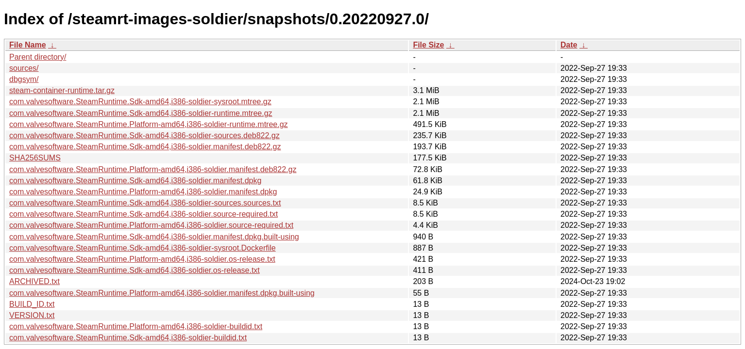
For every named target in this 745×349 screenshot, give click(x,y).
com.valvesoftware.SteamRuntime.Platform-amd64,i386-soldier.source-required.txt (151, 225)
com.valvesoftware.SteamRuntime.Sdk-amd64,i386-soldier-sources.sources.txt (145, 203)
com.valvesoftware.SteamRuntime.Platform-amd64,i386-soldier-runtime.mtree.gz (148, 124)
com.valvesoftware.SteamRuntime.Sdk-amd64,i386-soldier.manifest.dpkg (135, 180)
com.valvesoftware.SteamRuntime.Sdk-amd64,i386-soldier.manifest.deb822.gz (145, 147)
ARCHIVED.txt (34, 281)
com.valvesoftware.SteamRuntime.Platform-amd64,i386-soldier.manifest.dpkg (143, 192)
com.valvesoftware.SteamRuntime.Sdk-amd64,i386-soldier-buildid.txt (128, 337)
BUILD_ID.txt (31, 304)
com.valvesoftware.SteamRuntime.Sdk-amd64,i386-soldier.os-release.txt (134, 270)
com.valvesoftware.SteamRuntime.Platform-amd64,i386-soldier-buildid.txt (135, 326)
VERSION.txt (31, 315)
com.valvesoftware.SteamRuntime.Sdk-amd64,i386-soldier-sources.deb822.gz (144, 135)
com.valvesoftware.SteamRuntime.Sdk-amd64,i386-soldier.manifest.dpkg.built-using (154, 237)
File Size (428, 45)
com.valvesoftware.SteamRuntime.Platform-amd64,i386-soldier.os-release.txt (142, 259)
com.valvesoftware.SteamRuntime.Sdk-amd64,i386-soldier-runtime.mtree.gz (140, 113)
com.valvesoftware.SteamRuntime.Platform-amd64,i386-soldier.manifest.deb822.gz (152, 169)
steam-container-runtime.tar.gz (62, 90)
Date (568, 45)
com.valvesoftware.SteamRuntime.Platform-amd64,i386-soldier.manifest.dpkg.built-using (162, 293)
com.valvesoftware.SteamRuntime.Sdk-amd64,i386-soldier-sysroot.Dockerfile (142, 248)
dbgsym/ (23, 79)
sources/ (23, 68)
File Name (27, 45)
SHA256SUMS (35, 158)
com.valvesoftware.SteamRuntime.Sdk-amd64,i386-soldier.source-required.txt (143, 214)
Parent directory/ (37, 57)
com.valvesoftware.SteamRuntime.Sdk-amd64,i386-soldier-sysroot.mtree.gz (140, 101)
